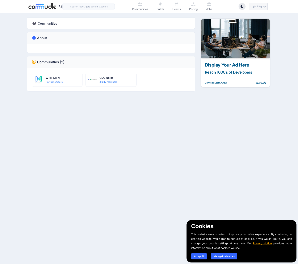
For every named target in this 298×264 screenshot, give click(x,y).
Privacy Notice (262, 243)
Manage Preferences (224, 256)
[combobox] (88, 6)
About (39, 38)
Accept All (199, 256)
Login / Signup (258, 6)
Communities (48, 62)
